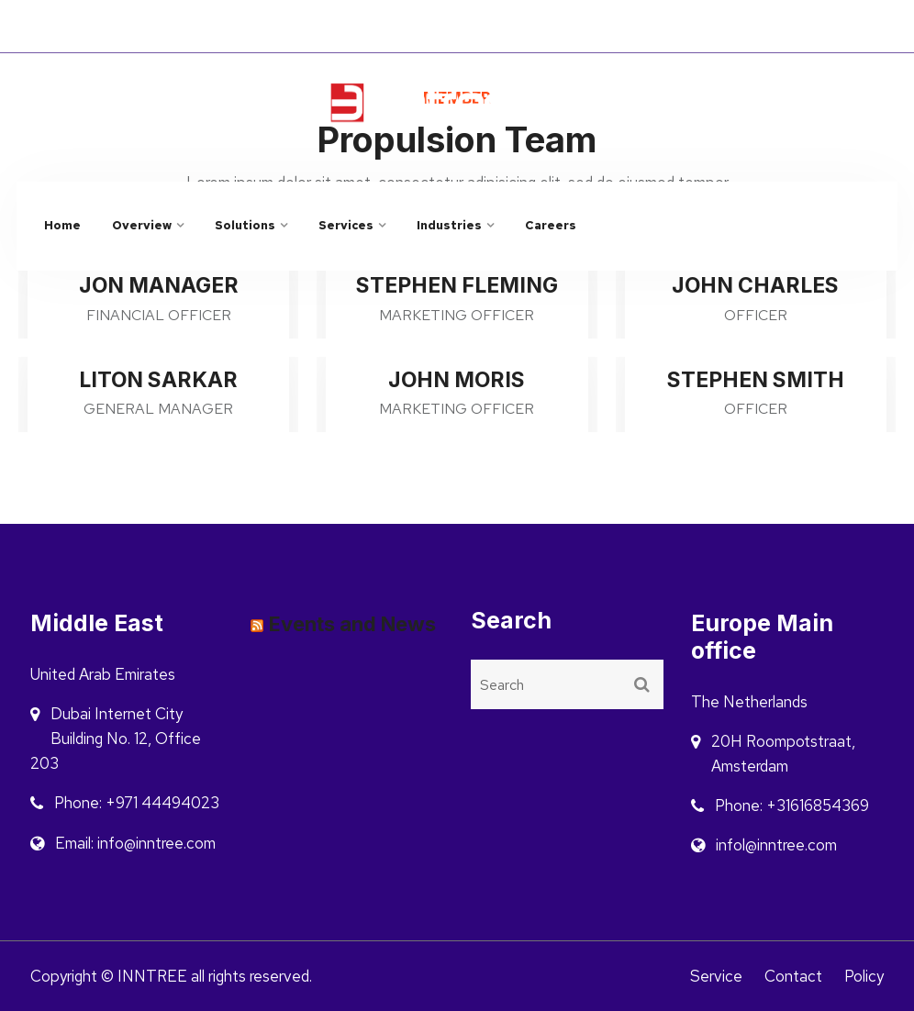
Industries (449, 225)
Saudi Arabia (820, 26)
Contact (793, 976)
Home (62, 225)
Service (716, 976)
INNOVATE (266, 26)
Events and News (352, 624)
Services (345, 225)
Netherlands (710, 26)
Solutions (245, 225)
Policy (864, 976)
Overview (142, 225)
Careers (550, 225)
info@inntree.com (723, 93)
